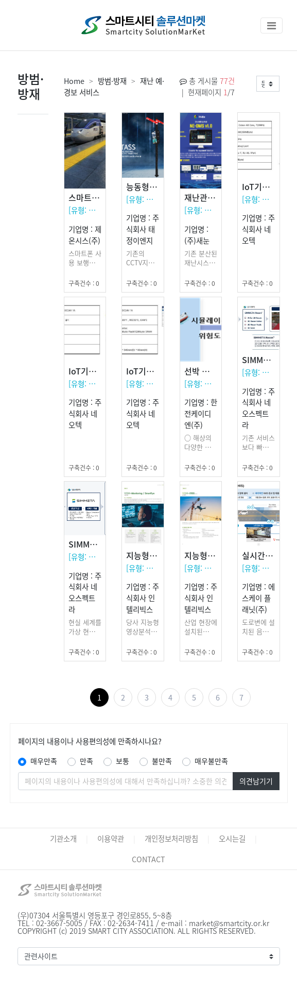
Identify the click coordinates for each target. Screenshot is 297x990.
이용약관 (110, 838)
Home (74, 81)
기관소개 (63, 838)
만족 (86, 761)
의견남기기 (256, 781)
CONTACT (148, 859)
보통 (122, 761)
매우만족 (43, 761)
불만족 (162, 761)
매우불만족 (211, 761)
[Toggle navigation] (271, 25)
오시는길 (232, 838)
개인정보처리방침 (171, 838)
